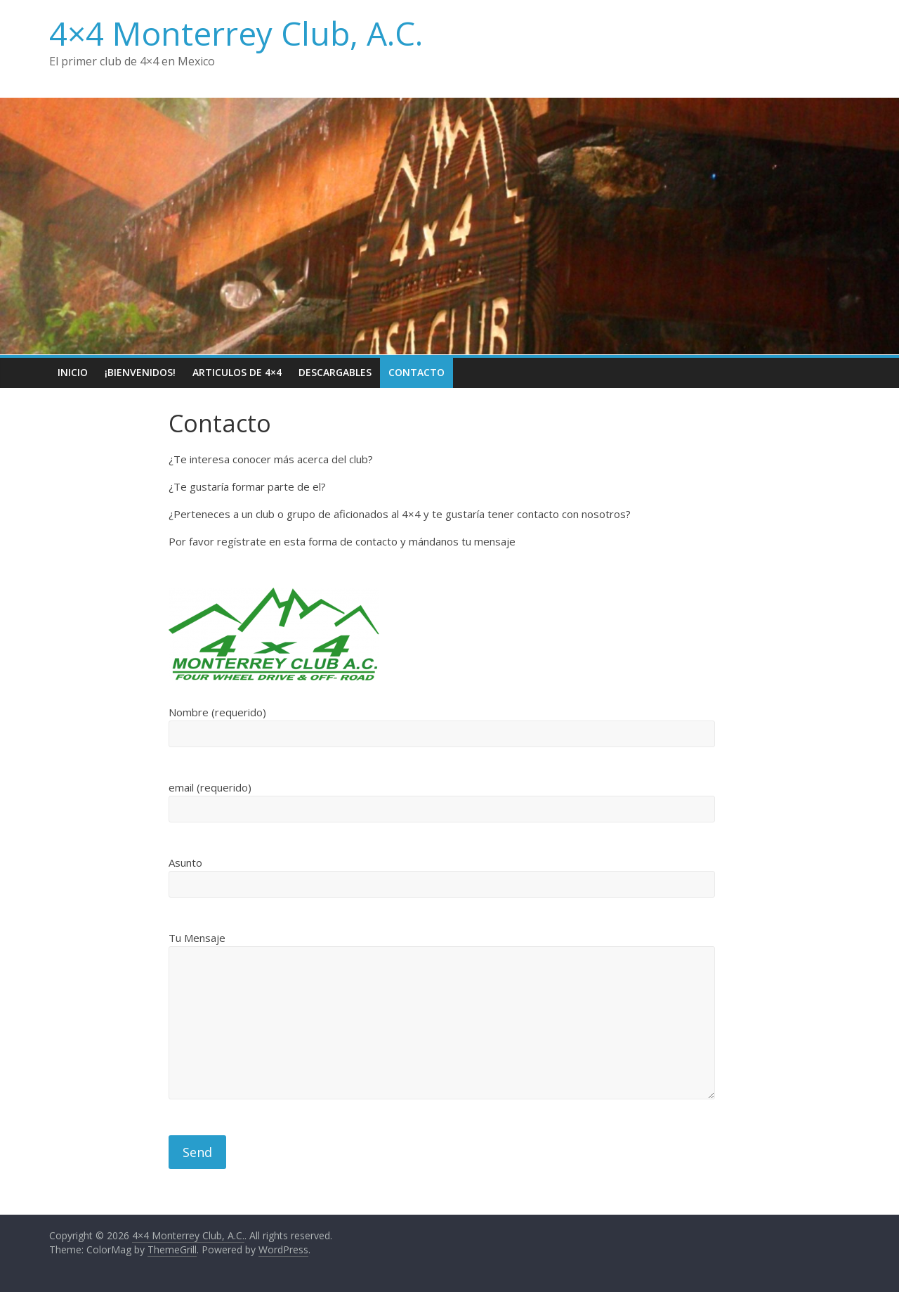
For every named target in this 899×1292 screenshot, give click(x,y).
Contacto (416, 372)
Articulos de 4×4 (237, 372)
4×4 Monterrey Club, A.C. (236, 33)
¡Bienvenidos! (140, 372)
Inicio (73, 372)
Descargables (335, 372)
